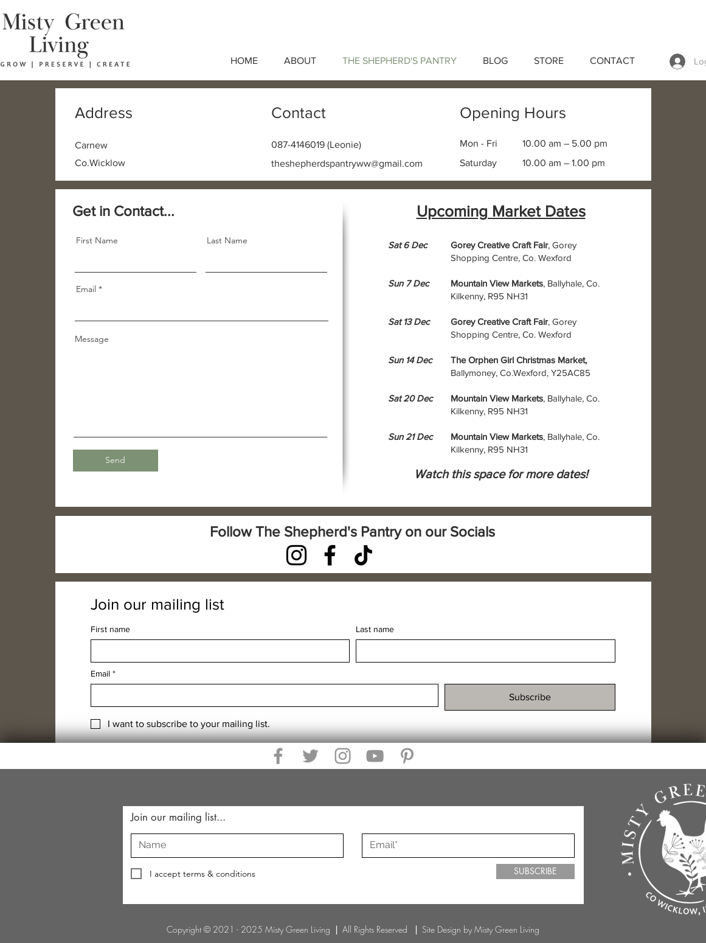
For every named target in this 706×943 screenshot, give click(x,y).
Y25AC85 (570, 372)
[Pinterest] (407, 756)
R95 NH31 (508, 296)
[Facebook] (330, 555)
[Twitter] (310, 756)
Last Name (227, 240)
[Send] (115, 461)
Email (86, 289)
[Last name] (481, 651)
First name (110, 629)
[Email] (261, 695)
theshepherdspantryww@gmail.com (347, 163)
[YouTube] (375, 756)
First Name (97, 240)
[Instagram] (296, 555)
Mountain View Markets (497, 398)
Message (92, 339)
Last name (375, 629)
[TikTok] (363, 555)
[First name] (216, 651)
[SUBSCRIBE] (535, 871)
